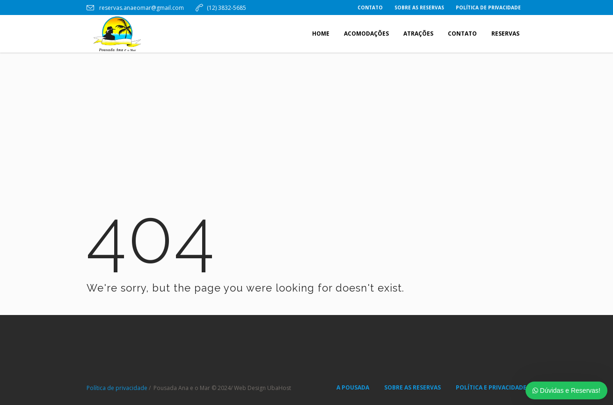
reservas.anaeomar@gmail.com (141, 8)
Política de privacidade (117, 388)
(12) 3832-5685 (226, 8)
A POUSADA (352, 387)
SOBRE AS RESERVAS (412, 387)
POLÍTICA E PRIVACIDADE (491, 387)
